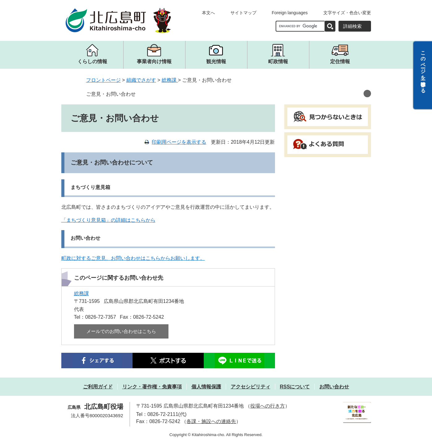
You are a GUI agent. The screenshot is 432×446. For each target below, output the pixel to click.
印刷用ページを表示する (179, 142)
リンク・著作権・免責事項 (152, 386)
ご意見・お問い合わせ (111, 94)
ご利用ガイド (98, 386)
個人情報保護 (206, 386)
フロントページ (103, 80)
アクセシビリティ (250, 386)
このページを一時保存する (423, 69)
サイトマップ (243, 12)
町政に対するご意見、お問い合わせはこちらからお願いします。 (133, 258)
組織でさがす (141, 80)
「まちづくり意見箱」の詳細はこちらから (108, 220)
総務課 (170, 80)
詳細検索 (352, 26)
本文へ (208, 12)
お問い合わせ (334, 386)
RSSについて (295, 386)
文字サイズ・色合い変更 (347, 12)
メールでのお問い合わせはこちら (121, 331)
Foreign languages (290, 12)
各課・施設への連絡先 (211, 421)
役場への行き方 (267, 406)
